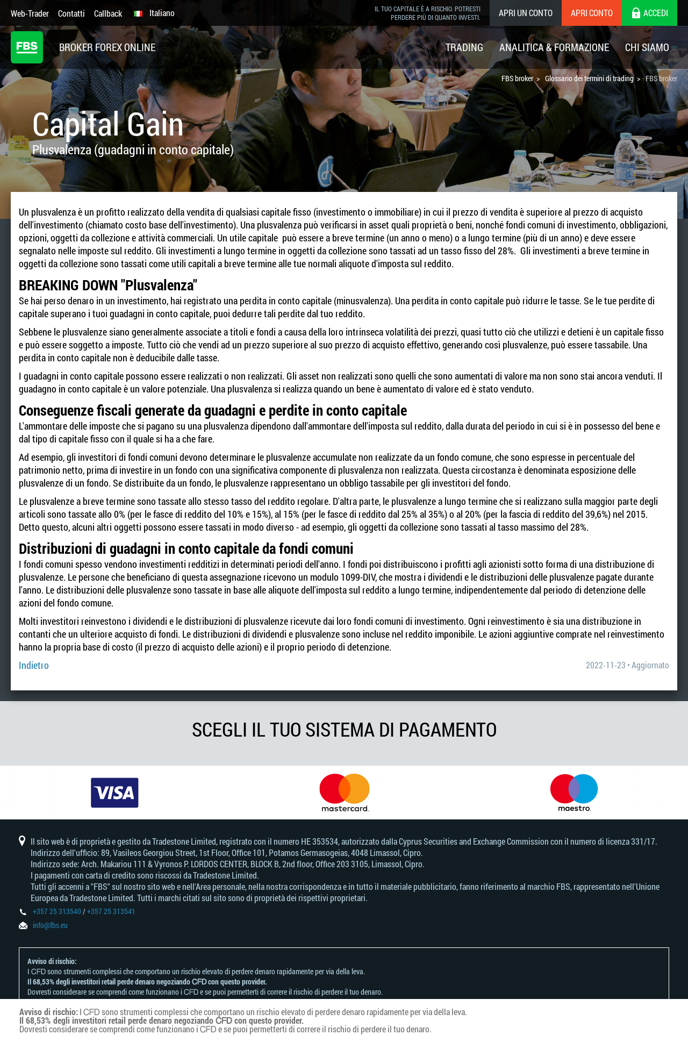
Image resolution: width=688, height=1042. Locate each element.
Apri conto (592, 12)
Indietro (34, 665)
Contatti (71, 13)
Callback (108, 13)
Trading (464, 47)
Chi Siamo (647, 47)
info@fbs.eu (50, 925)
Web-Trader (30, 13)
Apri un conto (526, 12)
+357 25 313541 (111, 911)
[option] (115, 792)
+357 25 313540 (57, 911)
